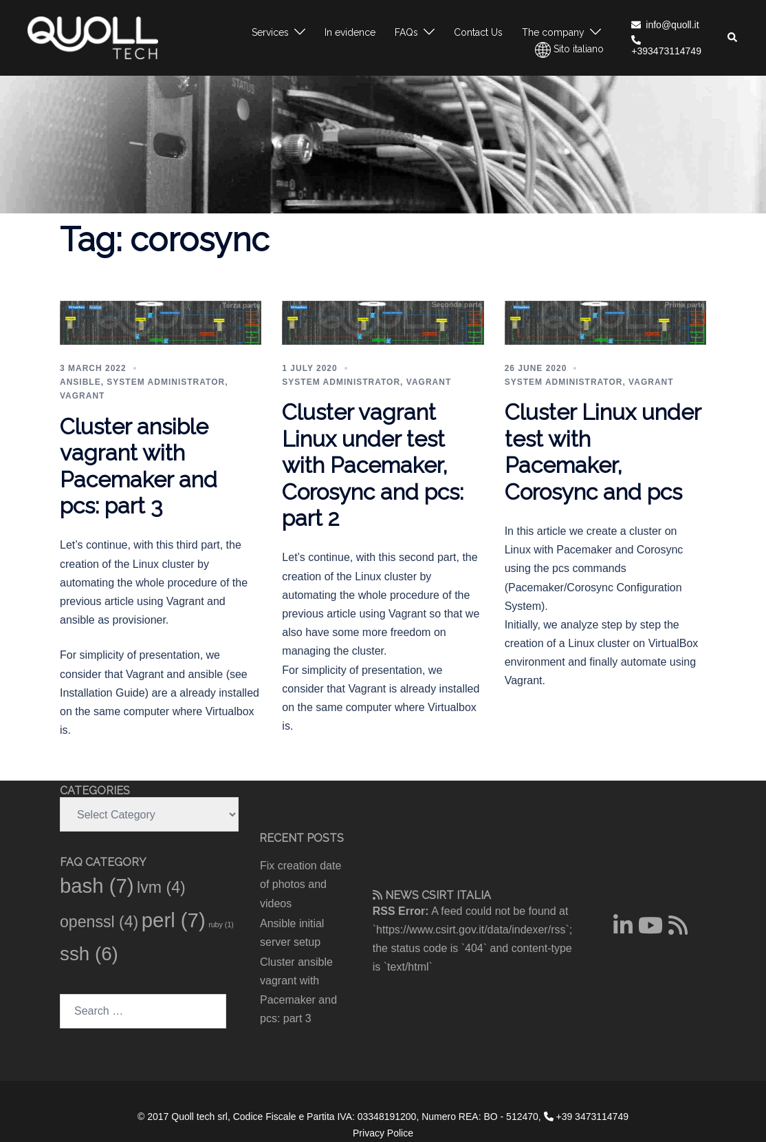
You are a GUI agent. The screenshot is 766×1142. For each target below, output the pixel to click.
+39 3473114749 (586, 1116)
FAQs (406, 32)
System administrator (166, 382)
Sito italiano (569, 50)
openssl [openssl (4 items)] (99, 922)
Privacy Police (383, 1133)
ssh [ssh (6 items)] (89, 953)
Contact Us (478, 32)
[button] (732, 37)
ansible (80, 382)
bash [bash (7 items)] (97, 885)
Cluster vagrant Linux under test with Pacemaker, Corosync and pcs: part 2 (372, 465)
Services (270, 32)
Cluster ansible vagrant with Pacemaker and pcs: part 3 (138, 466)
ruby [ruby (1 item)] (221, 924)
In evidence (350, 32)
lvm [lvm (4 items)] (161, 887)
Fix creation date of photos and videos (300, 884)
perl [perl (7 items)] (174, 920)
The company (553, 32)
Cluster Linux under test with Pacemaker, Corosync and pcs (603, 451)
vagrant (82, 396)
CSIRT (438, 895)
